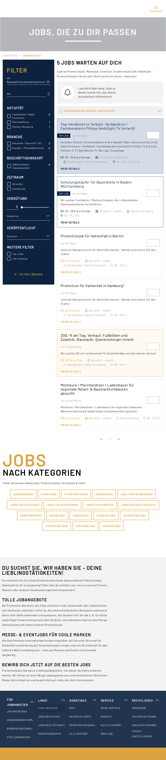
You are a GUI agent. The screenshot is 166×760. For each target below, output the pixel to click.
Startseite (10, 55)
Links (51, 700)
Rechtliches (145, 700)
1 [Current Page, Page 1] (110, 439)
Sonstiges (82, 700)
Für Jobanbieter (20, 702)
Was (8, 78)
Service (114, 700)
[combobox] (26, 94)
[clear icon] (48, 82)
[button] (28, 215)
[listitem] (20, 711)
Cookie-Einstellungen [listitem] (142, 734)
